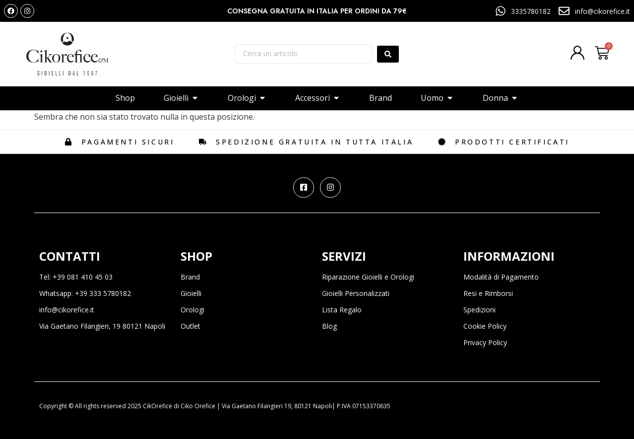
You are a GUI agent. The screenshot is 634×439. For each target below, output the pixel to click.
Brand (190, 277)
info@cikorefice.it (66, 309)
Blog (329, 326)
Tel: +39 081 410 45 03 (76, 277)
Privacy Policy (485, 342)
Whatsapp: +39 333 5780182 (85, 293)
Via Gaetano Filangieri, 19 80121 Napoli (102, 326)
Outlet (190, 326)
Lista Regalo (342, 309)
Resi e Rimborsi (488, 293)
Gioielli (191, 293)
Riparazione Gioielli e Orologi (368, 277)
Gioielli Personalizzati (355, 293)
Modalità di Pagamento (501, 277)
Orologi (192, 309)
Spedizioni (479, 309)
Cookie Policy (485, 326)
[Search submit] (388, 54)
